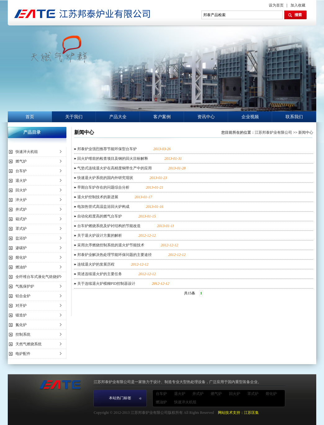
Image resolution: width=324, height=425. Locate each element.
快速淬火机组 (27, 152)
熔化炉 (21, 257)
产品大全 (118, 116)
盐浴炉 (21, 238)
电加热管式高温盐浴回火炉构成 (103, 206)
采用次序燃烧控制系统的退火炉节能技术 (110, 245)
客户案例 (162, 116)
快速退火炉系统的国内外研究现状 (105, 178)
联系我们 (294, 116)
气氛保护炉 (25, 286)
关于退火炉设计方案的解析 (99, 235)
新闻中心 (305, 132)
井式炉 (21, 209)
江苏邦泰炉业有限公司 (273, 132)
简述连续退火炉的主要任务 (99, 274)
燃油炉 (21, 267)
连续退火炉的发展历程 (96, 264)
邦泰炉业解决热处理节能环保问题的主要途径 (114, 255)
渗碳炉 (21, 248)
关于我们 (74, 116)
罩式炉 (21, 228)
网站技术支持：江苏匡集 (238, 412)
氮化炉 (21, 325)
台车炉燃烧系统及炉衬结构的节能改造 (109, 226)
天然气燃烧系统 (29, 344)
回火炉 (21, 190)
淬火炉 (21, 200)
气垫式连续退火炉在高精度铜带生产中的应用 (114, 168)
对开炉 (21, 305)
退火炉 (21, 180)
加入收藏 (297, 5)
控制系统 (23, 334)
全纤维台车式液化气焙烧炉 (38, 277)
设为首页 (276, 5)
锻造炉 (21, 315)
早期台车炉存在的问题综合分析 (103, 187)
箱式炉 (21, 219)
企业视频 (250, 116)
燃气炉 (21, 161)
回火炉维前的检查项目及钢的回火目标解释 (112, 158)
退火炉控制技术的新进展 (97, 197)
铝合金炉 (23, 296)
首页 (29, 116)
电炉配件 (23, 353)
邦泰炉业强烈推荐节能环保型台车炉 (107, 149)
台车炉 (21, 171)
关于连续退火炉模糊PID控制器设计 (106, 283)
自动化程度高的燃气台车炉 (99, 216)
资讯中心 (206, 116)
